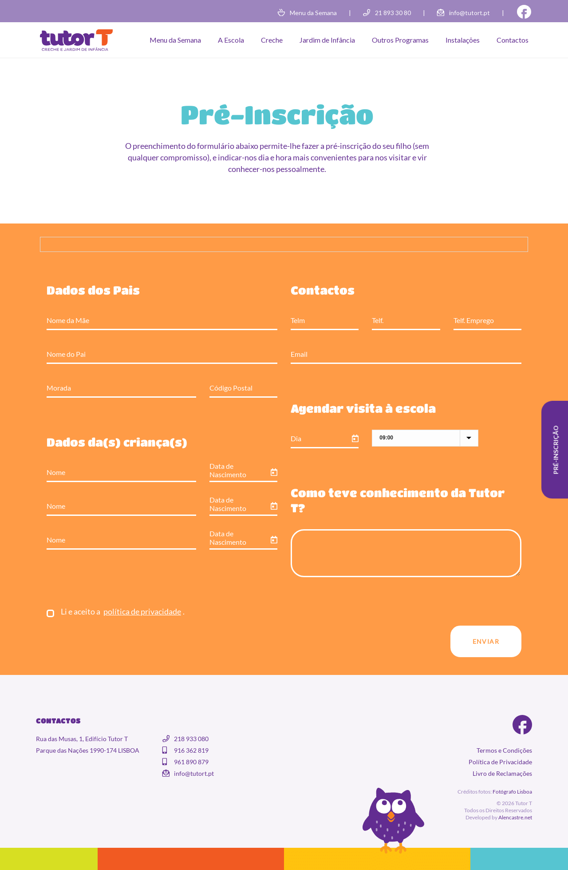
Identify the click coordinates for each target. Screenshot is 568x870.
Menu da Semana (313, 12)
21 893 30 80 (393, 12)
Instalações (463, 40)
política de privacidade (142, 611)
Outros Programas (400, 40)
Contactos (513, 40)
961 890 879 (191, 762)
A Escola (231, 40)
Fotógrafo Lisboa (512, 791)
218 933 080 (191, 738)
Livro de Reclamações (502, 773)
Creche (272, 40)
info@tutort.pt (469, 12)
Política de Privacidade (500, 762)
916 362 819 (191, 750)
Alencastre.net (515, 817)
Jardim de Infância (327, 40)
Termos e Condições (504, 750)
